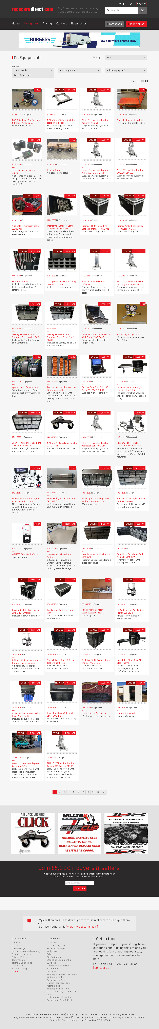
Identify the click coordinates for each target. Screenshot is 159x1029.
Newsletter (78, 23)
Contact (61, 23)
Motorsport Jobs (55, 977)
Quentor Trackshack (126, 713)
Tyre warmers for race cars (25, 387)
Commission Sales (21, 954)
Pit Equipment (54, 957)
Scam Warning (19, 968)
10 (98, 792)
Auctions (51, 971)
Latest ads (114, 24)
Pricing (47, 23)
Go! (142, 10)
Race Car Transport (56, 948)
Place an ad (136, 24)
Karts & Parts (54, 968)
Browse (16, 942)
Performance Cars (56, 980)
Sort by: (97, 57)
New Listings (18, 948)
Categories (31, 23)
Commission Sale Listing (59, 965)
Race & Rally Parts (56, 945)
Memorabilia (53, 986)
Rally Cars (52, 951)
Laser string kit (54, 170)
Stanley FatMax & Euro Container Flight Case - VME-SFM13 (61, 337)
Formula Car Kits (20, 281)
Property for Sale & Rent (59, 1000)
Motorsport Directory (58, 988)
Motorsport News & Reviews (62, 974)
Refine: (15, 66)
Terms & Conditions (22, 963)
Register (141, 3)
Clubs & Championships (59, 997)
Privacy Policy (19, 957)
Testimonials (18, 960)
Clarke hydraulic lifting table (130, 120)
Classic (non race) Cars (59, 983)
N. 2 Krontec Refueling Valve (95, 713)
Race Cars (52, 942)
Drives (50, 954)
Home (16, 23)
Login (130, 3)
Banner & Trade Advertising (26, 951)
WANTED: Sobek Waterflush (25, 554)
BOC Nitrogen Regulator (128, 334)
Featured (16, 945)
